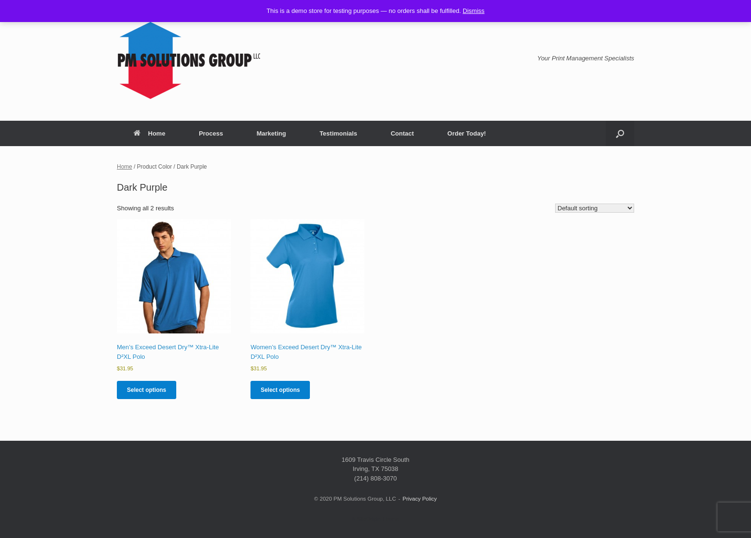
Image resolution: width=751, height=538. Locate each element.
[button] (620, 133)
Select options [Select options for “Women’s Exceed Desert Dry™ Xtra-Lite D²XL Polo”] (280, 390)
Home (149, 133)
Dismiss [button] (474, 10)
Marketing (271, 133)
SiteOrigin (368, 519)
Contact (402, 133)
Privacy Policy (420, 499)
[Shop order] (594, 208)
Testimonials (338, 133)
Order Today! (466, 133)
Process (211, 133)
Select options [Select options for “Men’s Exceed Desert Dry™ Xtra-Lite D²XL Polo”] (146, 390)
